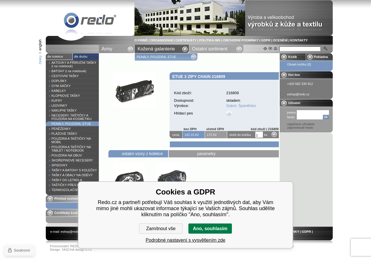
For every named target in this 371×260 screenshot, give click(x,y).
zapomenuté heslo (300, 127)
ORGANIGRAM (161, 40)
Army (107, 48)
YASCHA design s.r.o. (77, 249)
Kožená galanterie (156, 48)
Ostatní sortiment (210, 48)
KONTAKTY (299, 40)
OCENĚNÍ (280, 40)
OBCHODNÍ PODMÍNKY (241, 40)
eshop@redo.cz (72, 231)
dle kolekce (55, 56)
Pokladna (321, 57)
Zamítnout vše (160, 228)
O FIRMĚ (141, 40)
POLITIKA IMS (210, 40)
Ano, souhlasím (210, 228)
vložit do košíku (240, 135)
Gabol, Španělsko (241, 105)
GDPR (265, 40)
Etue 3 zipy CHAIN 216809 (90, 21)
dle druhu (81, 56)
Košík (292, 57)
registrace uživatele (301, 124)
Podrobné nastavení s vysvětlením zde (185, 240)
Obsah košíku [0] (299, 64)
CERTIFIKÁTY (186, 40)
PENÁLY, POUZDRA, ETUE (157, 57)
